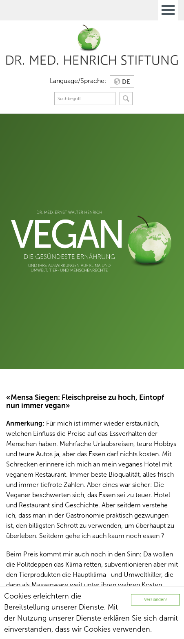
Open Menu (168, 10)
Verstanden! (155, 599)
